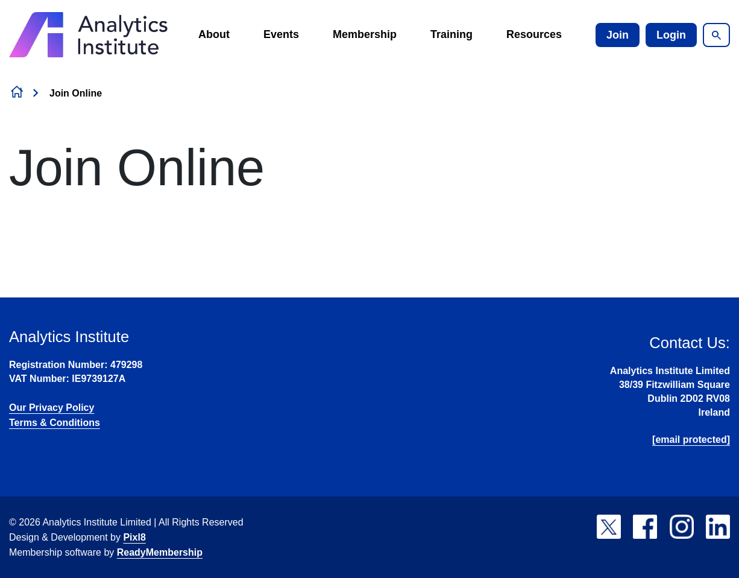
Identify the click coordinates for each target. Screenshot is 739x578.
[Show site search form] (716, 35)
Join (617, 35)
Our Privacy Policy (51, 407)
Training (451, 34)
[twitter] (609, 527)
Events (281, 34)
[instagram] (682, 527)
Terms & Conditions (54, 423)
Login (671, 35)
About (214, 34)
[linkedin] (718, 527)
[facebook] (645, 527)
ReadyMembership (160, 552)
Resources (534, 34)
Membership (365, 34)
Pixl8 (134, 537)
